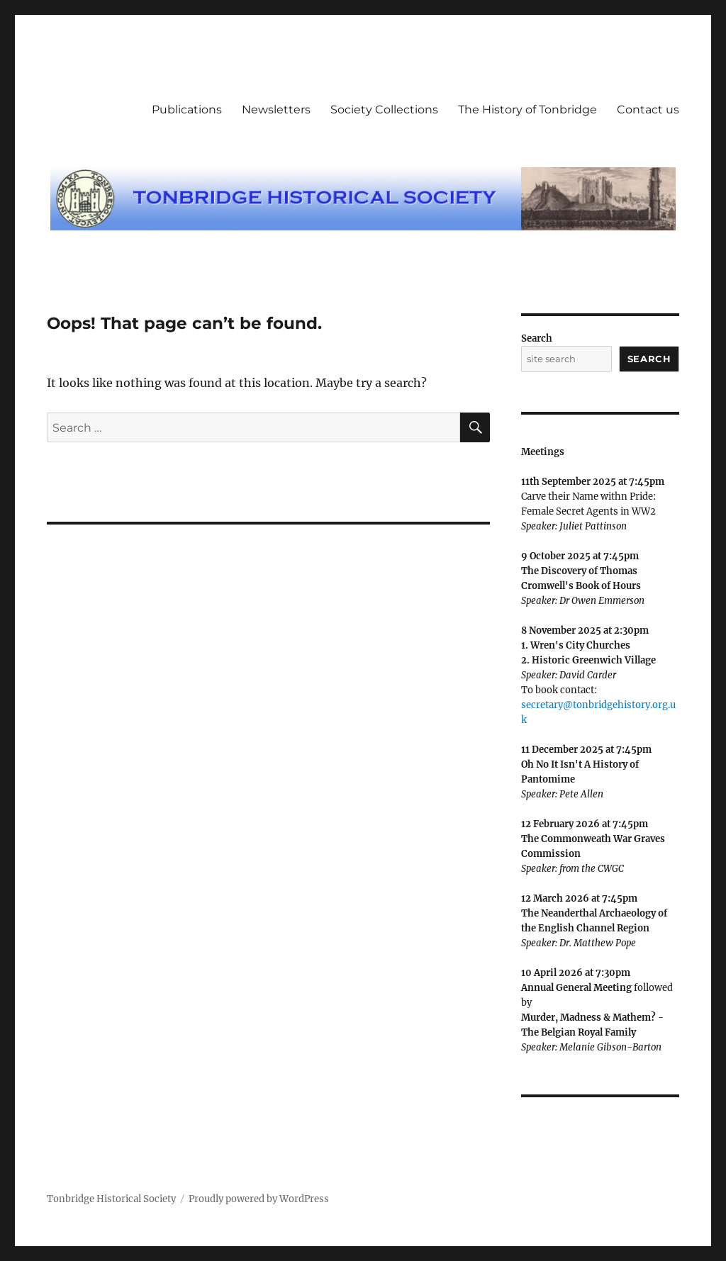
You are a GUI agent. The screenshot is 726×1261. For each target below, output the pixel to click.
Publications (187, 109)
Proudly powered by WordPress (259, 1199)
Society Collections (384, 109)
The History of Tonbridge (527, 109)
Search (536, 338)
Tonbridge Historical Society (111, 1199)
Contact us (648, 109)
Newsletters (276, 109)
